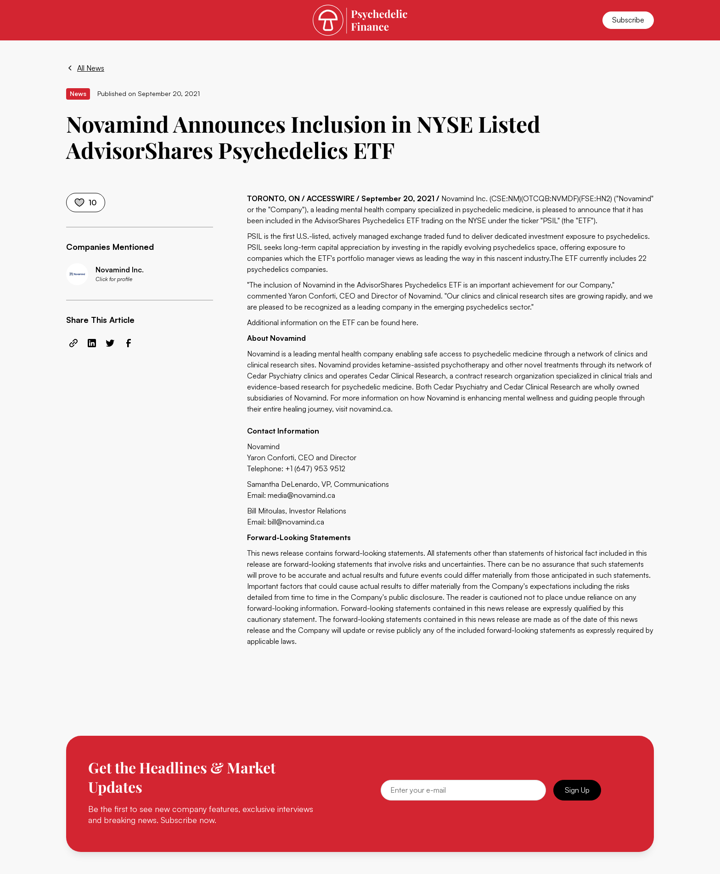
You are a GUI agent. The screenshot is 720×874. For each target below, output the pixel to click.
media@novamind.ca (301, 495)
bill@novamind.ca (296, 521)
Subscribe (628, 19)
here (409, 322)
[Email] (463, 790)
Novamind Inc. (464, 198)
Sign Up (577, 790)
